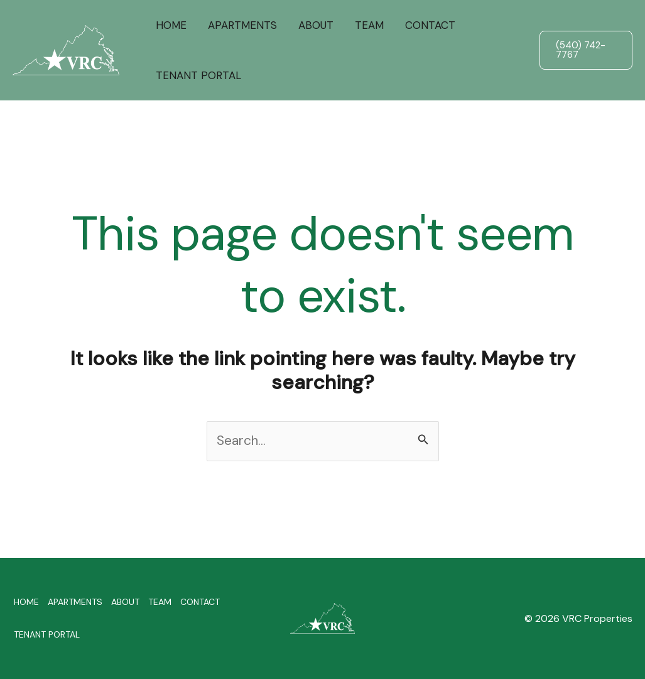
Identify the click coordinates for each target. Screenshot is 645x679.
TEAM (369, 25)
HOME (171, 25)
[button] (585, 50)
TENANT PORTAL (198, 75)
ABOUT (315, 25)
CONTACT (430, 25)
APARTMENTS (242, 25)
